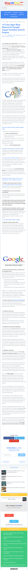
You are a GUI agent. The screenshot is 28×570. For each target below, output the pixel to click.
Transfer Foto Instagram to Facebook (12, 541)
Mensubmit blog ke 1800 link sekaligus (11, 157)
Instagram (18, 516)
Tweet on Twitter (20, 437)
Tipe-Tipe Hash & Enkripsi (9, 562)
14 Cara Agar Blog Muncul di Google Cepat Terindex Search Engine (13, 28)
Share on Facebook (8, 437)
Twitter (14, 521)
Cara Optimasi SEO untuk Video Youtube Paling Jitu (16, 482)
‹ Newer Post (6, 461)
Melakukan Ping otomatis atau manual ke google (13, 148)
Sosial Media (19, 21)
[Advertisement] (14, 245)
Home (3, 21)
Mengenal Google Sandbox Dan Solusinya (16, 487)
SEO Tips (15, 21)
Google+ (9, 515)
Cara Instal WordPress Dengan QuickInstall (13, 555)
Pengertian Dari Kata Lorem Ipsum (14, 476)
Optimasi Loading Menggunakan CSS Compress (14, 565)
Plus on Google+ (14, 440)
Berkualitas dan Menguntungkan (18, 300)
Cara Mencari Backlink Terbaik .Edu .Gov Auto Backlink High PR (16, 471)
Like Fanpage (14, 506)
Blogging (10, 21)
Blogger (6, 21)
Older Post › (22, 461)
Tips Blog (24, 21)
